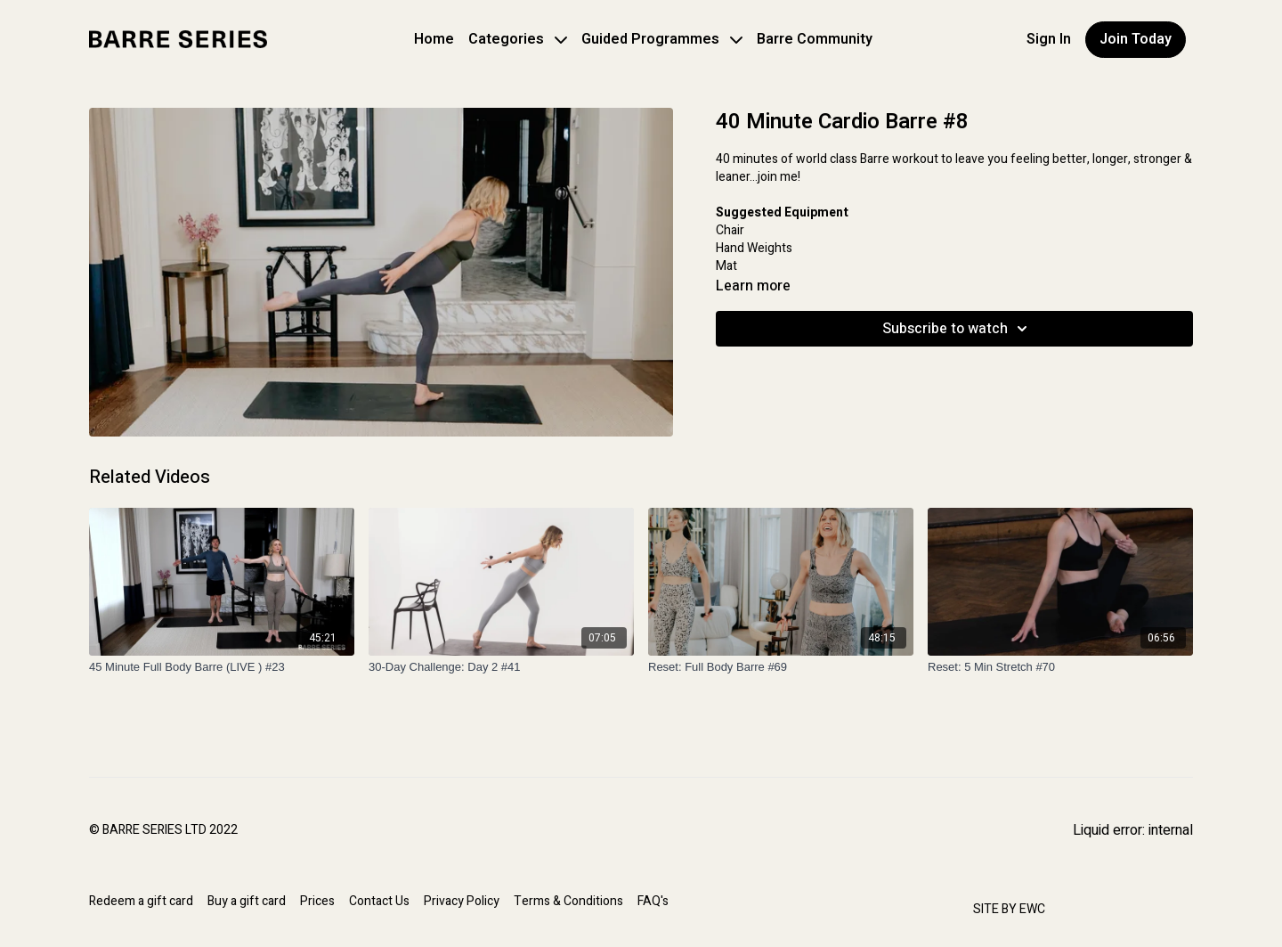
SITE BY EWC (1009, 909)
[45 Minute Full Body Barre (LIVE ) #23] (221, 667)
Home (434, 39)
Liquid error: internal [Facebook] (1133, 830)
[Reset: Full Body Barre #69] (780, 667)
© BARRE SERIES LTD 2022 (163, 830)
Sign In (1048, 39)
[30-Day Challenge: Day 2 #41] (501, 667)
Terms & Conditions (568, 901)
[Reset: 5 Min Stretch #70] (1060, 667)
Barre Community (814, 39)
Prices (317, 901)
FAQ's (653, 901)
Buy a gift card (246, 901)
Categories (517, 39)
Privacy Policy (461, 901)
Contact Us (379, 901)
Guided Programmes (661, 39)
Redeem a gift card (141, 901)
